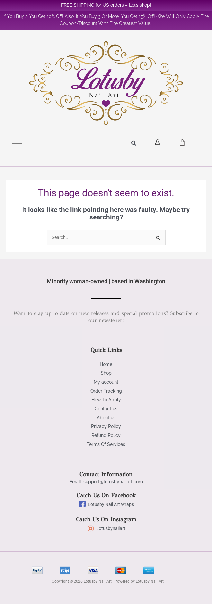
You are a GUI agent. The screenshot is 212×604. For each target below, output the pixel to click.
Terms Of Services (106, 444)
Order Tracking (106, 391)
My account (106, 382)
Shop (106, 373)
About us (106, 417)
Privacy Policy (106, 426)
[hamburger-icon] (17, 143)
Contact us (106, 408)
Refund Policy (106, 435)
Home (106, 364)
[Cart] (182, 140)
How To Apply (106, 399)
